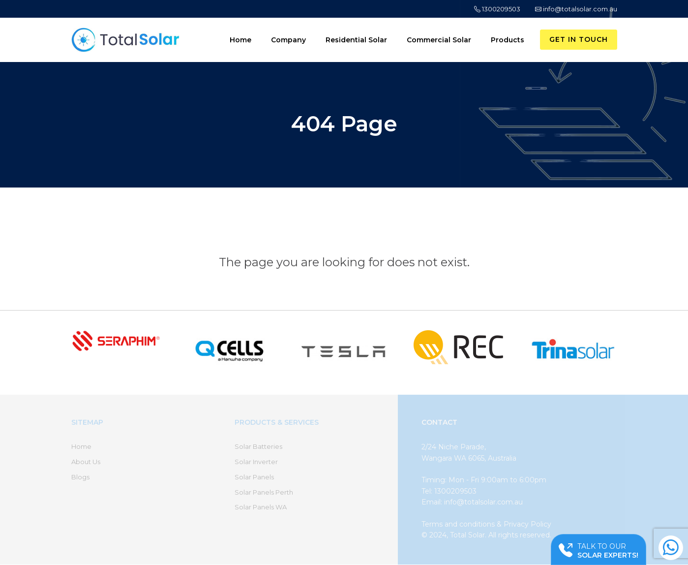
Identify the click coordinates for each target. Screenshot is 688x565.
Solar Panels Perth (264, 492)
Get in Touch (578, 39)
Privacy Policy (527, 524)
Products (507, 39)
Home (240, 39)
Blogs (80, 477)
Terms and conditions (458, 524)
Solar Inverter (256, 462)
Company (288, 39)
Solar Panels (254, 477)
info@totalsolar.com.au (576, 9)
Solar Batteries (258, 446)
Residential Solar (356, 39)
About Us (85, 462)
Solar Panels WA (261, 507)
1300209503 (497, 9)
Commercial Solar (439, 39)
